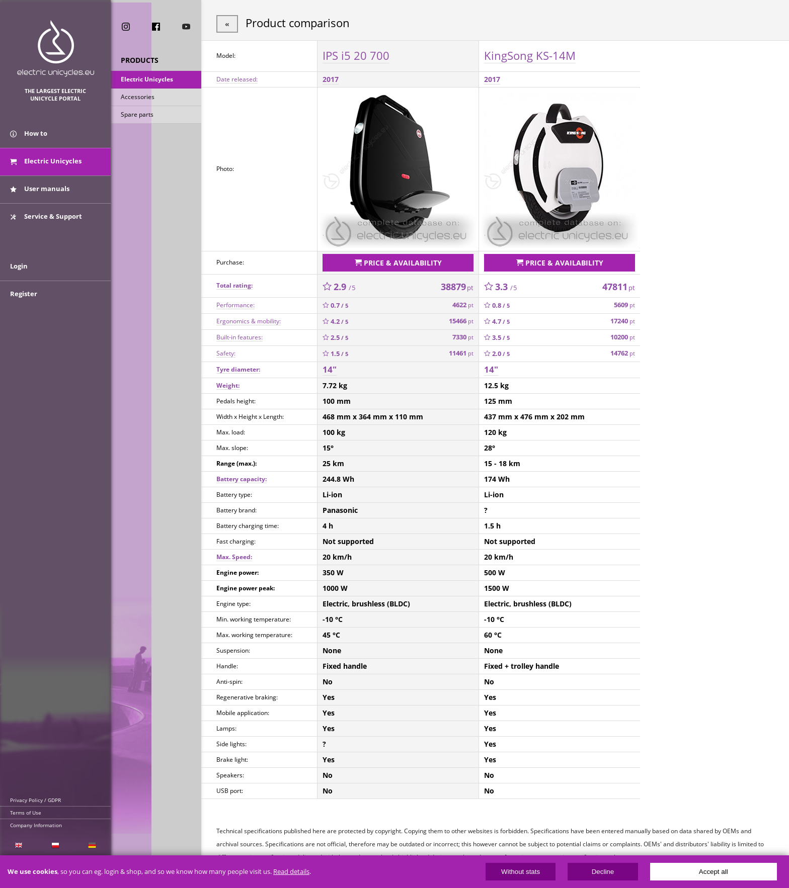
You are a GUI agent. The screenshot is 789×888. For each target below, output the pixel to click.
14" (330, 369)
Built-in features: (239, 336)
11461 (461, 352)
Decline (603, 871)
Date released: (237, 78)
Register (23, 297)
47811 (618, 286)
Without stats (520, 871)
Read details (291, 871)
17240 (622, 320)
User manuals (39, 190)
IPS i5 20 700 (356, 54)
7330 (463, 336)
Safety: (225, 353)
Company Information (36, 825)
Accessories (137, 97)
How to (28, 134)
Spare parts (137, 115)
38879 (457, 286)
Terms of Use (25, 812)
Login (19, 270)
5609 (624, 304)
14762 (622, 352)
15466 (461, 320)
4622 (463, 304)
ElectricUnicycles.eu (55, 48)
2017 (331, 78)
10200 (622, 336)
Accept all (713, 871)
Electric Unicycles (147, 79)
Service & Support (46, 217)
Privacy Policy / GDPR (35, 800)
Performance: (235, 304)
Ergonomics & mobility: (248, 320)
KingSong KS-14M (530, 54)
